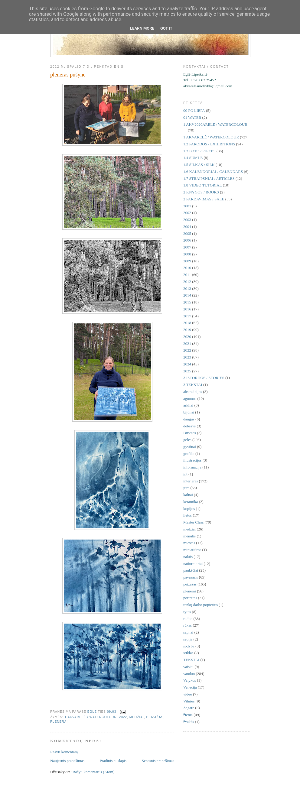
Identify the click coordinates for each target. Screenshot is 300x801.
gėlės (187, 439)
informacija (192, 467)
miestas (189, 542)
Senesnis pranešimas (158, 760)
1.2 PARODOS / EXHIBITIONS (209, 144)
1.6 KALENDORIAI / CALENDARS (213, 171)
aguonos (189, 398)
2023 (187, 357)
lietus (187, 515)
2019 (187, 329)
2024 (187, 364)
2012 (187, 281)
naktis (188, 556)
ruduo (187, 618)
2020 (187, 336)
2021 (187, 343)
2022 (123, 717)
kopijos (189, 508)
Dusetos (189, 432)
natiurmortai (193, 563)
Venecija (190, 687)
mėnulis (189, 536)
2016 (187, 309)
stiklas (188, 652)
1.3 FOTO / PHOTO (199, 151)
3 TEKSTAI (192, 384)
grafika (188, 453)
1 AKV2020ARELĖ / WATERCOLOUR (215, 124)
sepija (187, 639)
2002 (187, 212)
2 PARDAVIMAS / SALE (203, 199)
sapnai (188, 632)
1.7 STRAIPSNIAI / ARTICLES (209, 178)
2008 (187, 254)
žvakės (188, 721)
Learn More (142, 28)
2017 (187, 316)
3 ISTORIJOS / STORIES (203, 377)
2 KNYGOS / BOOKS (201, 192)
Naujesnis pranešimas (67, 760)
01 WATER (192, 117)
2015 (187, 302)
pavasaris (190, 577)
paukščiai (190, 570)
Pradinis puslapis (113, 760)
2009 (187, 261)
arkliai (188, 405)
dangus (188, 419)
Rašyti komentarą (64, 752)
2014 (187, 295)
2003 (187, 219)
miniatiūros (192, 549)
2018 (187, 322)
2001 (187, 206)
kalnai (188, 494)
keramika (190, 501)
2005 (187, 233)
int (185, 474)
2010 (187, 267)
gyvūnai (189, 446)
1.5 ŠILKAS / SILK (199, 164)
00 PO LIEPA (194, 110)
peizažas (154, 717)
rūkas (187, 625)
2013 (187, 288)
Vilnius (189, 701)
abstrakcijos (192, 391)
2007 (187, 247)
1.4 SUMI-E (193, 157)
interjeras (190, 481)
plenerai (59, 721)
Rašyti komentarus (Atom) (94, 772)
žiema (188, 714)
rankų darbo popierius (200, 604)
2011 (187, 274)
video (187, 694)
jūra (186, 487)
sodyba (188, 646)
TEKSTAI (191, 659)
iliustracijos (192, 460)
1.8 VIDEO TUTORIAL (202, 185)
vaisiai (188, 666)
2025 (187, 371)
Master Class (193, 522)
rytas (187, 611)
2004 (187, 226)
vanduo (189, 673)
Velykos (189, 680)
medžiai (136, 717)
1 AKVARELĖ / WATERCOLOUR (91, 717)
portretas (190, 597)
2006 (187, 240)
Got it (166, 28)
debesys (189, 426)
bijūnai (188, 412)
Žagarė (188, 707)
